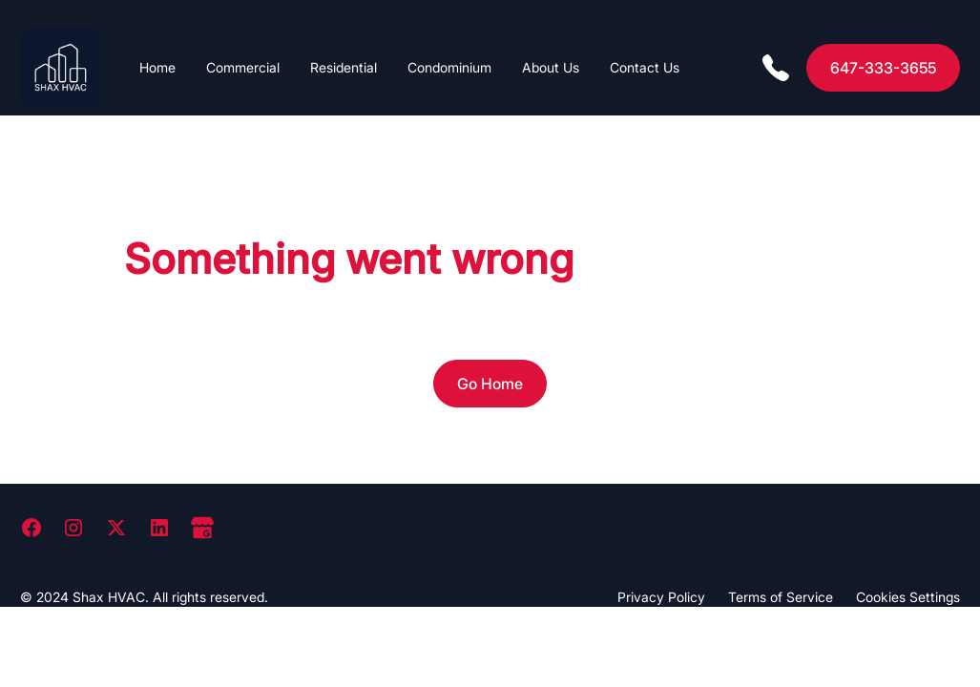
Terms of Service (780, 597)
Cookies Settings (908, 597)
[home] (60, 67)
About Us (550, 67)
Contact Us (644, 67)
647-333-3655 (883, 67)
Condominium (449, 67)
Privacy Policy (661, 597)
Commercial (243, 67)
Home (157, 67)
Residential (343, 67)
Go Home (490, 383)
